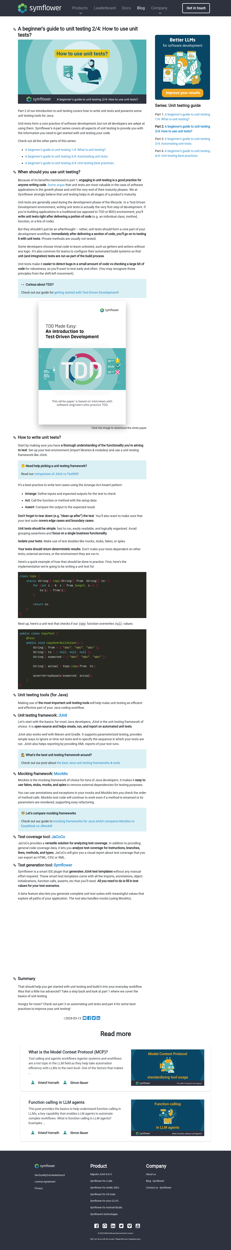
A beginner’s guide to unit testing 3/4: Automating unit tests (66, 156)
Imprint (130, 1233)
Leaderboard (105, 8)
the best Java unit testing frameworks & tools (88, 763)
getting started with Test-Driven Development (86, 292)
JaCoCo (58, 837)
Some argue (56, 185)
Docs (126, 8)
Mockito (61, 774)
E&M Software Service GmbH (115, 1233)
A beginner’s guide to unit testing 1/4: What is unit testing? (65, 150)
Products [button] (80, 8)
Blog (141, 8)
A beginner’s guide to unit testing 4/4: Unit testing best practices (69, 163)
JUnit (62, 715)
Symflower (63, 865)
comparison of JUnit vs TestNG (56, 474)
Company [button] (159, 8)
